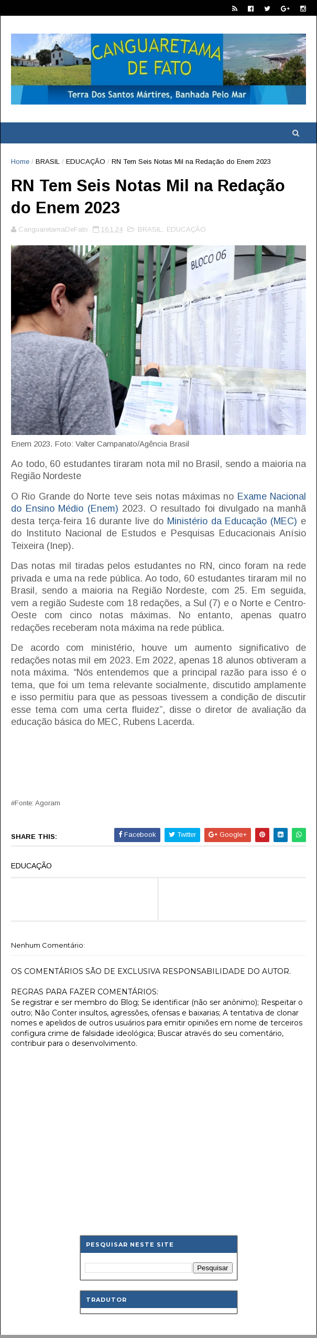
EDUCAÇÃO (85, 161)
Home (20, 161)
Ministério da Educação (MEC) (232, 521)
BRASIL (48, 161)
